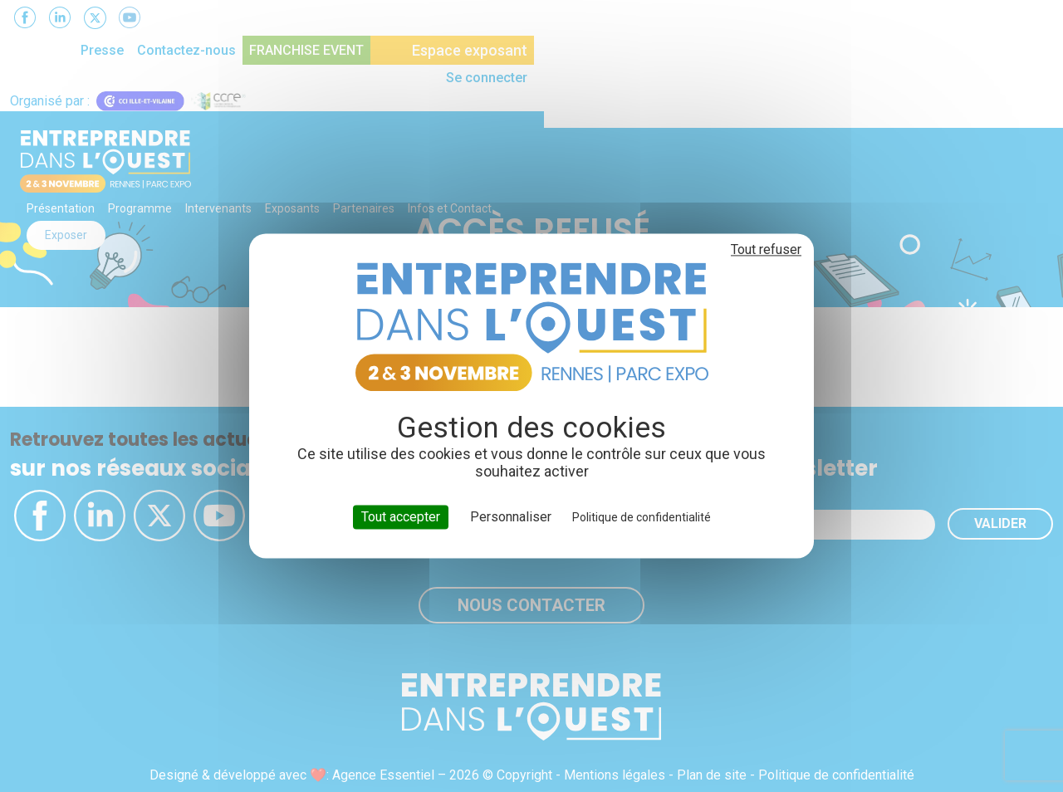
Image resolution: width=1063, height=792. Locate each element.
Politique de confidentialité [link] (641, 517)
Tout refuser (766, 249)
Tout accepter (400, 517)
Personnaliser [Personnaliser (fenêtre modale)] (510, 517)
